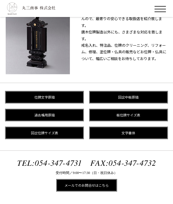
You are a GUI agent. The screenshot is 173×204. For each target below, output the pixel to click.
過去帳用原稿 (44, 114)
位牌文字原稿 (44, 97)
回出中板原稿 (128, 97)
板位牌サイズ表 (128, 114)
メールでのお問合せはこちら (86, 185)
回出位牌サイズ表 (44, 132)
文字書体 (128, 132)
